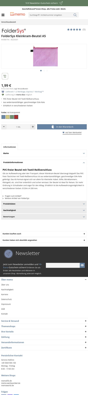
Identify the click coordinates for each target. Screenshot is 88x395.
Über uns (5, 284)
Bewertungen (44, 216)
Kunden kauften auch (12, 233)
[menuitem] (3, 14)
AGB (3, 309)
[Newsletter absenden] (82, 265)
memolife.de (6, 381)
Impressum (6, 304)
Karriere (4, 294)
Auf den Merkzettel (72, 132)
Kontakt (4, 314)
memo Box (20, 94)
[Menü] (3, 14)
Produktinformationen (44, 162)
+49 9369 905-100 (8, 363)
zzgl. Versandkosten (21, 89)
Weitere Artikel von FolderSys (16, 198)
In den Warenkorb (62, 127)
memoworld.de (7, 385)
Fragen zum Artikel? (12, 196)
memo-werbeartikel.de (10, 383)
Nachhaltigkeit (7, 289)
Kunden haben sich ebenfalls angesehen (20, 240)
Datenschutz (6, 299)
